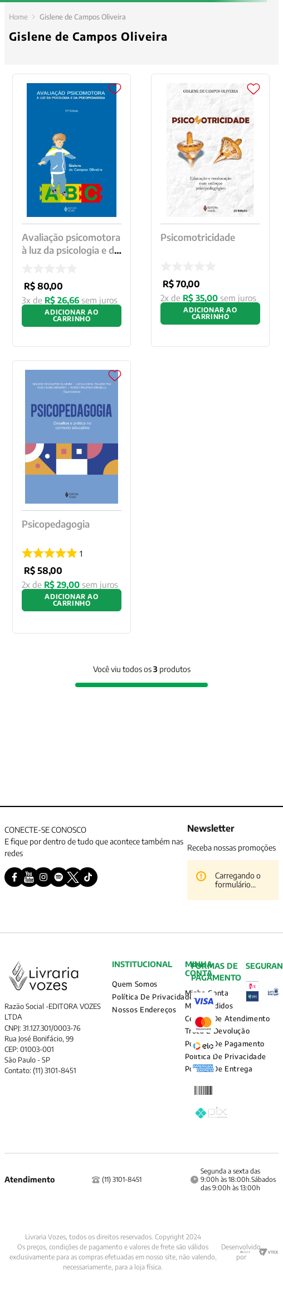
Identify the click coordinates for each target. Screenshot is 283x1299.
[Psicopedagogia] (71, 497)
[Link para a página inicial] (18, 17)
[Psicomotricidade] (210, 210)
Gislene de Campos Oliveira (83, 17)
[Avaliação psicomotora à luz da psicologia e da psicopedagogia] (71, 210)
